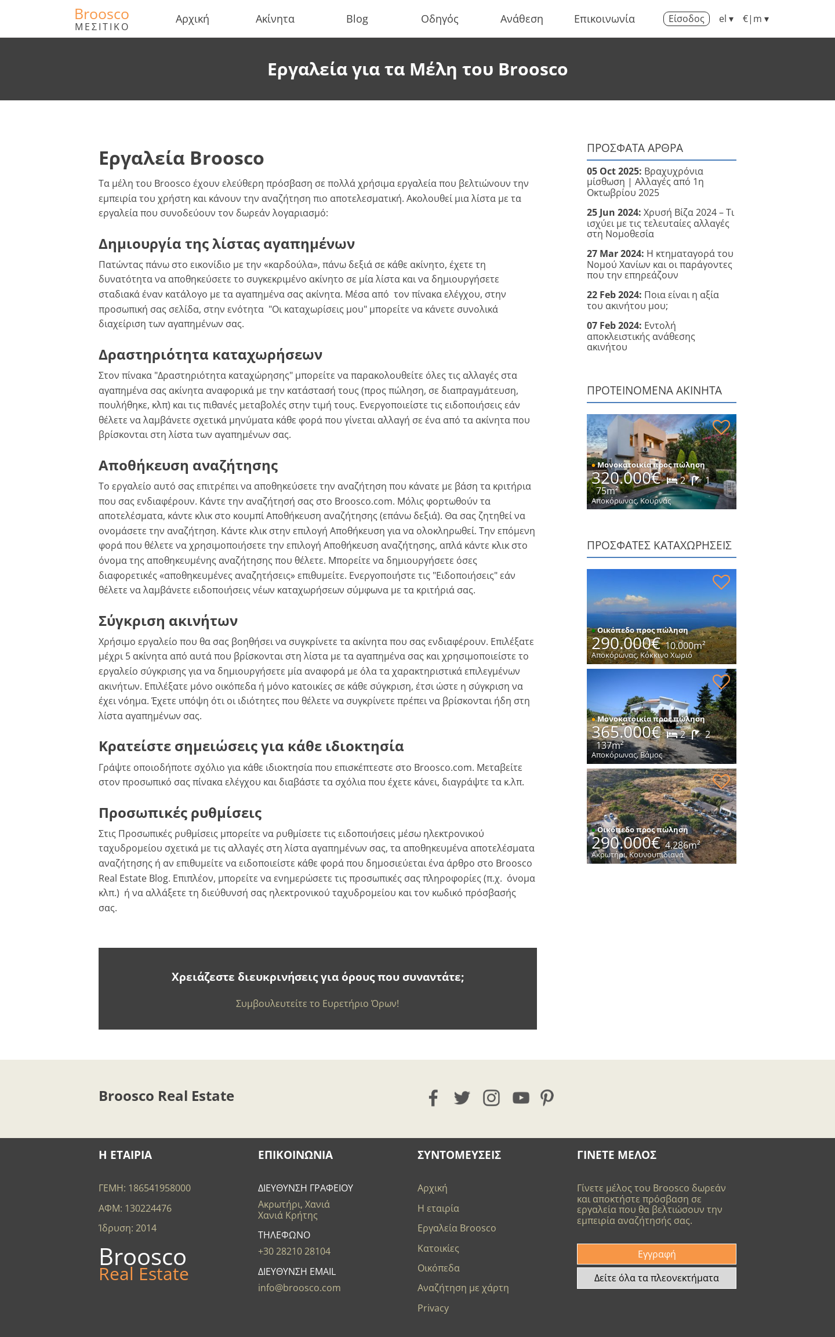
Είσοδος (687, 18)
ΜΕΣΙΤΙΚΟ (102, 26)
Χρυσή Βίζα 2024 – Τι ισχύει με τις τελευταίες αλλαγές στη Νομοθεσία (660, 223)
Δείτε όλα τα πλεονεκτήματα (656, 1277)
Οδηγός (440, 19)
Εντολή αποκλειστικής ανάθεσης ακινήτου (641, 336)
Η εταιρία (438, 1208)
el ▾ (726, 18)
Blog (357, 19)
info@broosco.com (299, 1287)
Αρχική (192, 19)
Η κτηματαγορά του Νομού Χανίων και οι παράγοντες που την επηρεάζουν (660, 264)
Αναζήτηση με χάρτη (463, 1287)
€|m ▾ (756, 18)
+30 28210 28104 (294, 1251)
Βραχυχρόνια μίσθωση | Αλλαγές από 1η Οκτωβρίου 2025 (645, 182)
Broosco (101, 13)
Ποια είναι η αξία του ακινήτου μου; (653, 299)
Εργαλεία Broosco (457, 1228)
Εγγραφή (657, 1254)
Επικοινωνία (604, 19)
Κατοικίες (438, 1248)
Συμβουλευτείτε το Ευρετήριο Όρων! (317, 1003)
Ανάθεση (521, 19)
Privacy (433, 1308)
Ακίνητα (275, 19)
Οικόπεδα (439, 1268)
